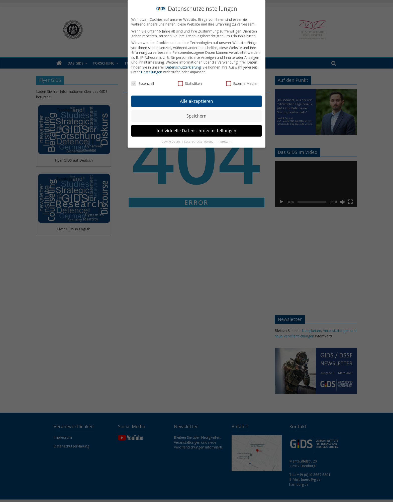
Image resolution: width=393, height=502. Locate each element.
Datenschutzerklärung (183, 67)
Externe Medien (242, 83)
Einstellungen (151, 72)
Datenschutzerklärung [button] (199, 141)
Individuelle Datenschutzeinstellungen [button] (196, 131)
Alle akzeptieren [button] (196, 101)
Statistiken (190, 83)
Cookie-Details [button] (171, 141)
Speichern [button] (196, 116)
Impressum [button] (224, 141)
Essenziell (142, 83)
